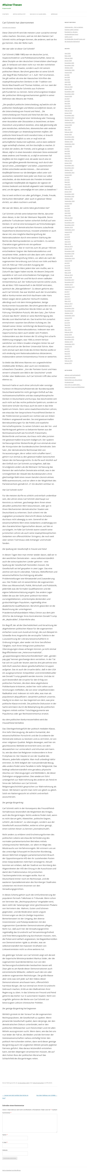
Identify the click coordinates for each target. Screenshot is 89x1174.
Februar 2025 (69, 87)
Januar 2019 (68, 249)
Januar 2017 (68, 306)
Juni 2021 (67, 180)
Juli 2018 (67, 263)
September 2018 (69, 258)
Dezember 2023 (69, 115)
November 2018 (69, 253)
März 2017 (68, 301)
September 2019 (69, 230)
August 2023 (68, 125)
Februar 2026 (69, 58)
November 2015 (69, 339)
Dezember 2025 (69, 63)
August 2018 (68, 261)
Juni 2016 (67, 323)
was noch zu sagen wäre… (38, 14)
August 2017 (68, 289)
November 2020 (69, 196)
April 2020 (67, 213)
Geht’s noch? (68, 37)
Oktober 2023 (69, 120)
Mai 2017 (67, 296)
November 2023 (69, 118)
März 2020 (68, 215)
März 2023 (68, 130)
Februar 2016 (69, 332)
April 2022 (67, 156)
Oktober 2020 (69, 199)
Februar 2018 (69, 275)
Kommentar (6, 1113)
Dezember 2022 (69, 137)
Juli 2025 (67, 75)
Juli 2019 (67, 234)
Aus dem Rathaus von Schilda (46, 1095)
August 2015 (68, 346)
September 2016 (69, 315)
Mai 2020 (67, 211)
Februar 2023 (69, 132)
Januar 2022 (68, 163)
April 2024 (67, 106)
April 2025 (67, 82)
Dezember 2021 (69, 165)
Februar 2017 (69, 303)
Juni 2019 (67, 237)
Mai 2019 (67, 239)
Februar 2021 (69, 189)
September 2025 (69, 70)
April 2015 (67, 356)
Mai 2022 (67, 153)
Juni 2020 (67, 208)
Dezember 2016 (69, 308)
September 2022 (69, 144)
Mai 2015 (67, 354)
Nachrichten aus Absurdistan (73, 380)
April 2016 (67, 327)
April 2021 (67, 184)
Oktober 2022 (69, 141)
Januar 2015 (68, 363)
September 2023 (69, 122)
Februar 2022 (69, 161)
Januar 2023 (68, 134)
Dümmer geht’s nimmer (72, 29)
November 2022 (69, 139)
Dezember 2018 (69, 251)
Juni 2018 (67, 265)
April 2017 (67, 299)
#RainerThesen (12, 5)
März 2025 (68, 84)
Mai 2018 (67, 268)
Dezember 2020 (69, 194)
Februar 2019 (69, 246)
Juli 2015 (67, 349)
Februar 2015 (69, 361)
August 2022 (68, 146)
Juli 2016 (67, 320)
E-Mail (5, 1142)
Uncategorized (69, 382)
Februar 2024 (69, 110)
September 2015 (69, 344)
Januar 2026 (68, 60)
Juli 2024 (67, 99)
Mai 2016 (67, 325)
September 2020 (69, 201)
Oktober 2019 (69, 227)
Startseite (5, 14)
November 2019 (69, 225)
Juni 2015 (67, 351)
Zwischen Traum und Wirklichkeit (74, 387)
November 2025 (69, 65)
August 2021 (68, 175)
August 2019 (68, 232)
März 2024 (68, 108)
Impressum (54, 14)
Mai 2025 (67, 80)
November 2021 (69, 168)
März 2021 (68, 187)
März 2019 (68, 244)
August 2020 (68, 203)
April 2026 (67, 53)
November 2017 (69, 282)
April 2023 (67, 127)
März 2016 (68, 330)
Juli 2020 (67, 206)
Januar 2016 (68, 334)
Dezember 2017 (69, 280)
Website (5, 1150)
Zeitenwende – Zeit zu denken (74, 27)
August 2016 (68, 318)
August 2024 (68, 96)
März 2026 (68, 56)
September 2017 (69, 287)
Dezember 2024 (69, 91)
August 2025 (68, 72)
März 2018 (68, 273)
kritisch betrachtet (19, 14)
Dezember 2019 (69, 222)
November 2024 (69, 94)
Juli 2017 (67, 292)
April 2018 (67, 270)
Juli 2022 (67, 149)
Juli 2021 (67, 177)
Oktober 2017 (69, 284)
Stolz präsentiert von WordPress (11, 1170)
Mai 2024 (67, 103)
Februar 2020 (69, 218)
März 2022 (68, 158)
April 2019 (67, 242)
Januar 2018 (68, 277)
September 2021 (69, 172)
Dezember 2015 (69, 337)
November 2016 (69, 311)
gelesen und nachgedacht (72, 375)
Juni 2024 (67, 101)
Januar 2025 (68, 89)
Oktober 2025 (69, 68)
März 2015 (68, 358)
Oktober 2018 (69, 256)
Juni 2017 (67, 294)
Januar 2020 (68, 220)
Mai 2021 (67, 182)
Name (5, 1135)
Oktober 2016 (69, 313)
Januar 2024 (68, 113)
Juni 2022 (67, 151)
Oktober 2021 (69, 170)
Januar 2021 (68, 192)
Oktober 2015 (69, 342)
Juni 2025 (67, 77)
